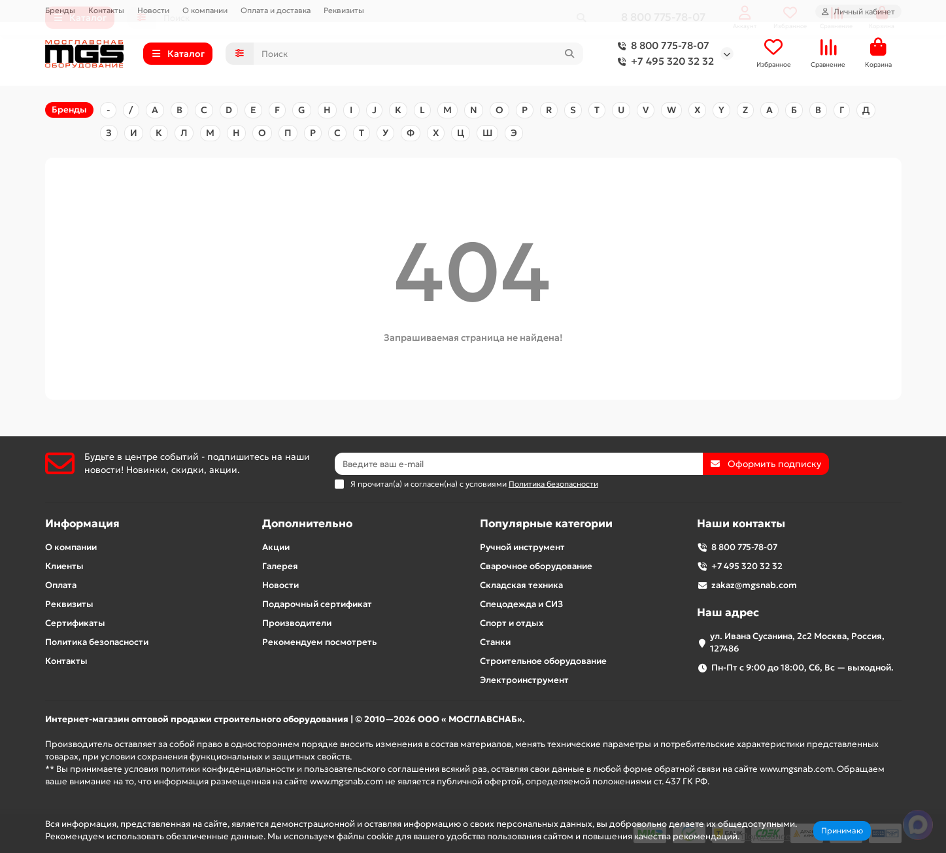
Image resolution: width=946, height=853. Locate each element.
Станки (495, 642)
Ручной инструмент (522, 547)
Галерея (280, 566)
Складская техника (521, 585)
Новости (153, 10)
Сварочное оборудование (536, 566)
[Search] (418, 54)
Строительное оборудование (543, 661)
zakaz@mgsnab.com (754, 585)
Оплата (60, 585)
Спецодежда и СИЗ (521, 604)
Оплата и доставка (276, 10)
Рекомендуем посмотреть (319, 642)
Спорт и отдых (511, 623)
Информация (82, 524)
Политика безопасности (96, 642)
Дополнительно (307, 524)
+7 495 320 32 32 (663, 62)
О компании (205, 10)
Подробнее (766, 836)
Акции (276, 547)
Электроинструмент (524, 680)
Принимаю (842, 830)
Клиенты (64, 566)
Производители (296, 623)
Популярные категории (546, 524)
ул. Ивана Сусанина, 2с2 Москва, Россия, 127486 (797, 642)
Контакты (106, 10)
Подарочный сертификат (317, 604)
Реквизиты (344, 10)
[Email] (519, 464)
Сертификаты (75, 623)
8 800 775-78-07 (661, 46)
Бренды (60, 10)
